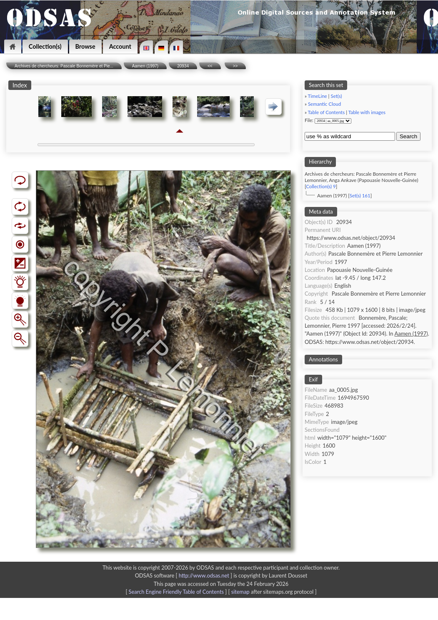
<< (210, 66)
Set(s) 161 (360, 195)
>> (235, 66)
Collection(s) (45, 46)
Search (408, 136)
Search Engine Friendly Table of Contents (176, 591)
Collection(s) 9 (320, 186)
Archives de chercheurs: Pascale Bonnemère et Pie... (64, 66)
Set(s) (336, 96)
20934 (183, 66)
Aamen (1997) (145, 66)
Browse (85, 46)
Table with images (366, 112)
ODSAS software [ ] (184, 575)
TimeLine (317, 96)
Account (120, 46)
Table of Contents (326, 112)
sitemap (240, 591)
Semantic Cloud (324, 104)
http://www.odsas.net (204, 575)
